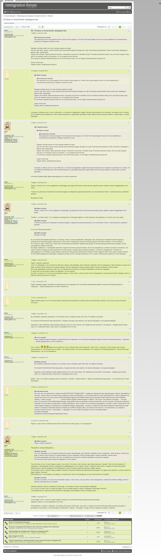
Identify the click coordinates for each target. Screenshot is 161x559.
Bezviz (106, 527)
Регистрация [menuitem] (122, 12)
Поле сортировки (71, 515)
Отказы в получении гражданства (20, 19)
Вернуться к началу (130, 66)
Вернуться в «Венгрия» (11, 547)
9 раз (14, 37)
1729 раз (15, 140)
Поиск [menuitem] (14, 12)
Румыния (37, 537)
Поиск (126, 7)
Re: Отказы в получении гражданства (48, 31)
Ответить (7, 27)
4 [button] (122, 27)
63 (11, 336)
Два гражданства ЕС (16, 536)
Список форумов (10, 16)
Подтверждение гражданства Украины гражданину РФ (29, 531)
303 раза (15, 139)
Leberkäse (11, 528)
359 (12, 34)
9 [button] (128, 27)
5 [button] (124, 27)
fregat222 (106, 531)
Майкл (6, 30)
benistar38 (107, 536)
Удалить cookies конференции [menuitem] (122, 551)
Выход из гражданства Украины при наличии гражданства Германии (34, 527)
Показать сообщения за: (46, 515)
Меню (8, 12)
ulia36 (10, 523)
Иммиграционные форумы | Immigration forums (31, 16)
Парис (6, 131)
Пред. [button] (113, 27)
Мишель (6, 332)
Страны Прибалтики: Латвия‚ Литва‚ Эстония (44, 523)
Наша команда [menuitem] (107, 551)
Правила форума (9, 23)
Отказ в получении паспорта (19, 522)
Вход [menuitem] (129, 12)
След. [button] (131, 27)
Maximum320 (12, 537)
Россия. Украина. (38, 528)
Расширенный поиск (129, 7)
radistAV (11, 542)
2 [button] (117, 27)
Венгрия (50, 16)
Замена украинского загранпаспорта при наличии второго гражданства (35, 540)
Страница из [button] (109, 27)
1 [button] (115, 27)
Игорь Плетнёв (13, 532)
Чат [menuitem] (19, 12)
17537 (12, 135)
